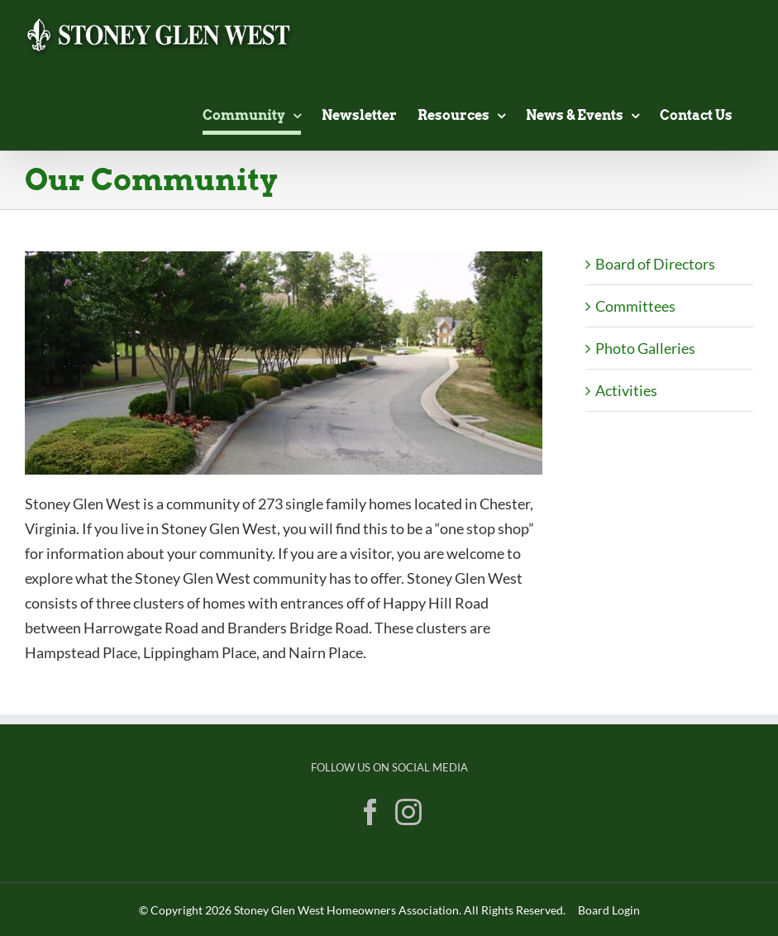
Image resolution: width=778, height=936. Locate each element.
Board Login (609, 910)
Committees (635, 306)
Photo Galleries (645, 348)
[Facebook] (370, 812)
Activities (626, 390)
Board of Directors (655, 264)
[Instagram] (408, 812)
